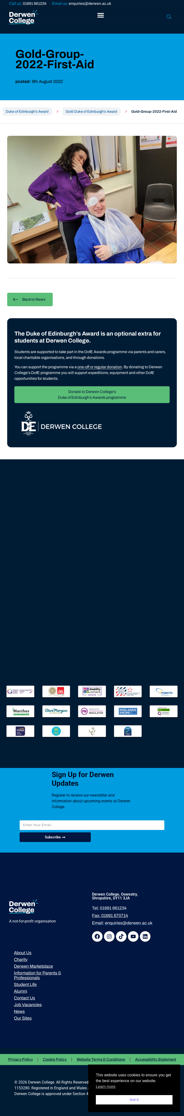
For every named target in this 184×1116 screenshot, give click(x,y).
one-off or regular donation (99, 367)
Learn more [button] (105, 1087)
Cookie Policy (55, 1059)
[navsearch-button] (169, 17)
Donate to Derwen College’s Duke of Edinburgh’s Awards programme (92, 394)
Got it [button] (134, 1100)
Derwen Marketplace (33, 966)
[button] (100, 15)
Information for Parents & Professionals (37, 975)
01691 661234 (34, 3)
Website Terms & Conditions (101, 1059)
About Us (22, 952)
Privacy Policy (20, 1059)
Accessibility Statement (155, 1059)
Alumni (20, 991)
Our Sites (23, 1018)
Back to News (29, 299)
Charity (21, 959)
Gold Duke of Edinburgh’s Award (91, 111)
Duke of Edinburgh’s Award (27, 111)
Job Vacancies (28, 1004)
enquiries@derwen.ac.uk (90, 3)
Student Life (25, 984)
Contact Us (24, 998)
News (19, 1011)
